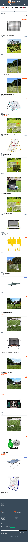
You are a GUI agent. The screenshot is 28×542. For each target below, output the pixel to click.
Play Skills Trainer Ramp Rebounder (6, 193)
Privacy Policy (2, 512)
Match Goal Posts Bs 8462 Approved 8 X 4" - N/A (7, 333)
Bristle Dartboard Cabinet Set (5, 413)
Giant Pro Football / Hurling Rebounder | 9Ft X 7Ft (8, 35)
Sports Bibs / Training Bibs (3, 516)
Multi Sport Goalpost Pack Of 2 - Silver (6, 213)
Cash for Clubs (2, 505)
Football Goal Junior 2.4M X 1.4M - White (6, 312)
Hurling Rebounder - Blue (4, 492)
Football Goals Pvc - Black (4, 233)
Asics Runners (15, 518)
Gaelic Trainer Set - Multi (4, 452)
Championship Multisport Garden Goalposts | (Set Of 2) (8, 134)
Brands (2, 502)
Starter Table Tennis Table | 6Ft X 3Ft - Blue (7, 472)
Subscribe (23, 530)
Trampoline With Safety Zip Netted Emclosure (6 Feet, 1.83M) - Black (10, 352)
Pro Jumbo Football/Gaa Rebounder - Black (7, 55)
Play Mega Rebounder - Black (5, 114)
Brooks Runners (16, 517)
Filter (14, 11)
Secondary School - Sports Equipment (18, 513)
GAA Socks (2, 523)
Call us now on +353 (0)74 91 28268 (14, 536)
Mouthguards (2, 520)
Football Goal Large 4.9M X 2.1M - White (6, 392)
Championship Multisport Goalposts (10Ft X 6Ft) (7, 94)
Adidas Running (16, 516)
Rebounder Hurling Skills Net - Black (6, 154)
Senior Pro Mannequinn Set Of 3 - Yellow (6, 252)
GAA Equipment (2, 518)
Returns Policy (16, 502)
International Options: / (5, 526)
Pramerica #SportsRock (3, 503)
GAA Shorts (2, 522)
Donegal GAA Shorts (16, 509)
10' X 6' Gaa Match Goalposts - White (6, 273)
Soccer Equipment (3, 517)
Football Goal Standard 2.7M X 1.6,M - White (7, 372)
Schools (2, 504)
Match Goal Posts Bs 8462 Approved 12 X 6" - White (8, 432)
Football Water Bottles (3, 519)
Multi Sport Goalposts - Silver (5, 74)
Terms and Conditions (3, 513)
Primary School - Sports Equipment (17, 512)
